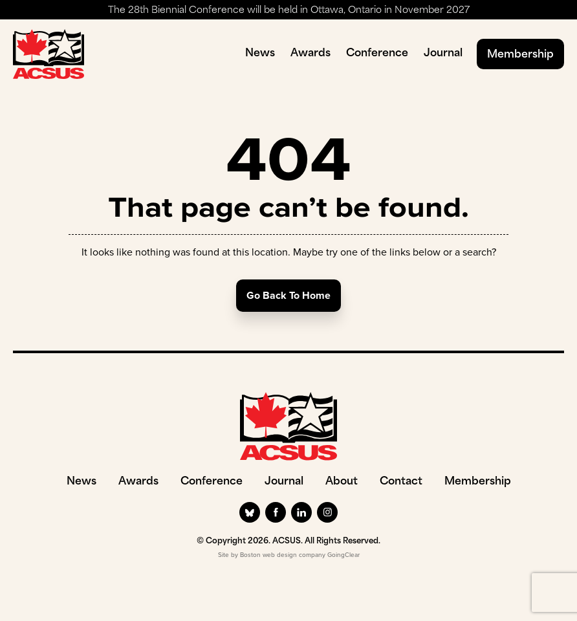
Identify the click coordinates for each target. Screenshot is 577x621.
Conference (377, 54)
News (260, 54)
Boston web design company (282, 555)
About (341, 482)
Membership (520, 55)
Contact (401, 482)
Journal (443, 54)
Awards (310, 54)
